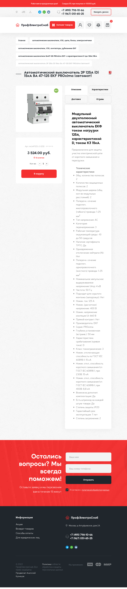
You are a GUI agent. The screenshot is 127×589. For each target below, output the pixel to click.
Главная (21, 41)
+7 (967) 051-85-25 (72, 13)
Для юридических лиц (28, 539)
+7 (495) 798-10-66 (72, 10)
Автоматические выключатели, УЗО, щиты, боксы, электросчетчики (62, 41)
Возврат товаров (25, 530)
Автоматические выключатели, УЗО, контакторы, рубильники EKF (47, 49)
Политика (46, 565)
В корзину (39, 175)
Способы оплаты (24, 534)
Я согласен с (89, 492)
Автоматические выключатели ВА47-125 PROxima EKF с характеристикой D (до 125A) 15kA (58, 57)
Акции (19, 525)
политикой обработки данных (95, 492)
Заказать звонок (101, 12)
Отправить (88, 482)
